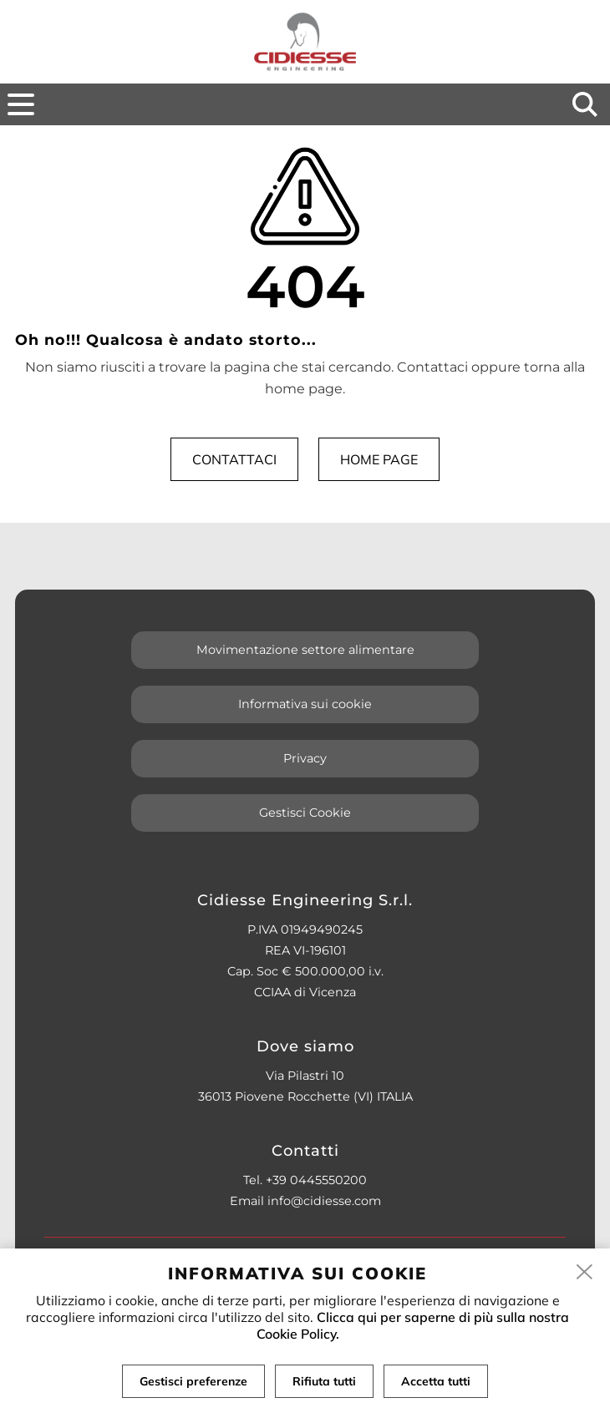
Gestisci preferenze (193, 1381)
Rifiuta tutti (324, 1381)
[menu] (21, 104)
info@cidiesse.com (324, 1200)
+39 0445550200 (316, 1180)
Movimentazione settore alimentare (305, 649)
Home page (379, 459)
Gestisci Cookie (305, 812)
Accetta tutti (435, 1381)
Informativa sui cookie (305, 704)
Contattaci (234, 459)
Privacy (305, 758)
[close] (585, 1273)
